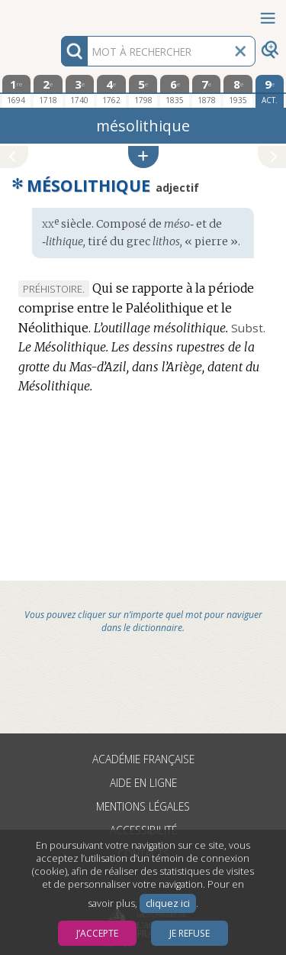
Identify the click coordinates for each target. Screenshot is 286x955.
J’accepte (97, 933)
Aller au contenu (59, 13)
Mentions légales (143, 806)
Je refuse (189, 933)
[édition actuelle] (269, 91)
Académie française (143, 759)
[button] (143, 157)
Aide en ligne (143, 782)
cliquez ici (168, 903)
